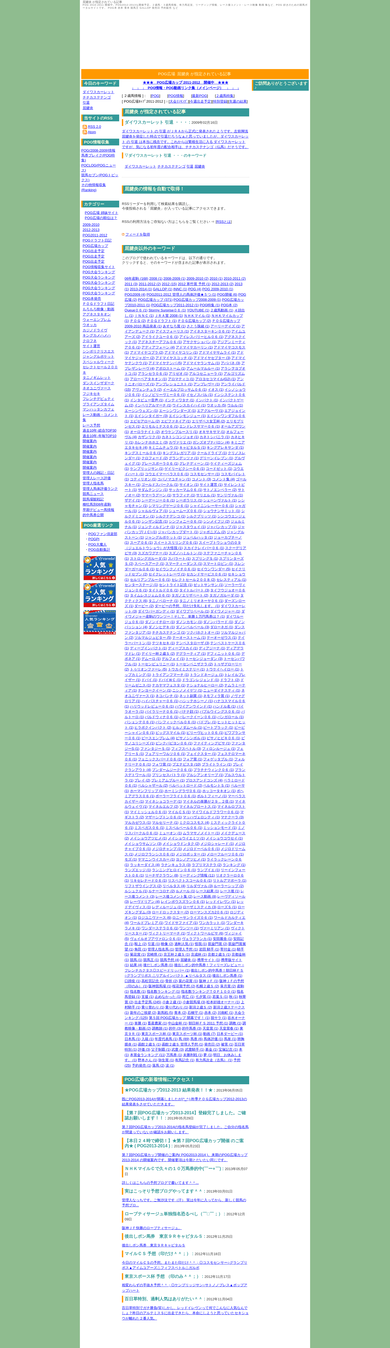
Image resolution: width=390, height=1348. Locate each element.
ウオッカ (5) (216, 405)
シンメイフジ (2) (216, 521)
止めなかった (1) (168, 997)
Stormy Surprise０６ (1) (167, 310)
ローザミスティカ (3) (199, 907)
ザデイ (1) (133, 500)
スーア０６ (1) (141, 542)
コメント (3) (201, 479)
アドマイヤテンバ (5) (165, 363)
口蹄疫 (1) (133, 981)
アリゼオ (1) (178, 374)
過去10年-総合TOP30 (99, 430)
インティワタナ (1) (179, 400)
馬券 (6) (196, 1039)
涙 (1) (169, 1065)
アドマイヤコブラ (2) (147, 352)
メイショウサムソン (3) (143, 844)
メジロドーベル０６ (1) (201, 849)
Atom (92, 132)
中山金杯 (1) (177, 1023)
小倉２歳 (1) (172, 1002)
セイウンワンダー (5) (213, 569)
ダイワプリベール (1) (192, 611)
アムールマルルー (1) (203, 368)
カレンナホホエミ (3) (151, 442)
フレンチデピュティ (98, 399)
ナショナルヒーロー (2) (204, 685)
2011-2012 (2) (150, 284)
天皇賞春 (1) (229, 1028)
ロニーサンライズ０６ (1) (192, 918)
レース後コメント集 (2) (174, 896)
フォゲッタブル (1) (218, 759)
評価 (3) (144, 1049)
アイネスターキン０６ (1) (210, 331)
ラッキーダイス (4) (145, 865)
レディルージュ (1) (167, 907)
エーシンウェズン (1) (141, 411)
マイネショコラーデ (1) (163, 801)
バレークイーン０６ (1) (197, 717)
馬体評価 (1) (213, 1039)
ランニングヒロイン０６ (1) (174, 870)
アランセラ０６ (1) (153, 374)
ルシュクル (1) (136, 891)
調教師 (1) (160, 1028)
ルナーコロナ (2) (161, 891)
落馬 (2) (158, 1065)
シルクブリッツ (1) (201, 516)
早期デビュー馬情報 (98, 510)
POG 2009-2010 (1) (217, 289)
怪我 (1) (201, 944)
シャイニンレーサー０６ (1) (212, 506)
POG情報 (175, 96)
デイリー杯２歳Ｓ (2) (158, 654)
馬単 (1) (230, 1039)
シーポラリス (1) (189, 500)
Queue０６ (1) (136, 310)
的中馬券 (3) (192, 1028)
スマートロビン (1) (218, 564)
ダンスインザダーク (98, 383)
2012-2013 (91, 230)
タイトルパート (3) (194, 590)
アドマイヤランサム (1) (201, 363)
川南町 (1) (225, 1013)
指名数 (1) (138, 991)
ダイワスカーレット (140, 166)
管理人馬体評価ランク (100, 489)
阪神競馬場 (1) (159, 986)
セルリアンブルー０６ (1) (150, 580)
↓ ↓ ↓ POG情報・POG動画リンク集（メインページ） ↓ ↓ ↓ (185, 88)
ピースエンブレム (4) (158, 738)
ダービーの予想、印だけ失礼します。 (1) (187, 606)
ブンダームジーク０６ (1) (172, 770)
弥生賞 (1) (166, 1060)
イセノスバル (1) (199, 395)
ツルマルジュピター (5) (152, 638)
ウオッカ (90, 325)
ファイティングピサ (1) (211, 743)
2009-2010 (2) (197, 278)
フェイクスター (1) (201, 754)
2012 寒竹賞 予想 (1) (194, 284)
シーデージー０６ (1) (158, 500)
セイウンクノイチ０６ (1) (175, 569)
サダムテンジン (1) (153, 490)
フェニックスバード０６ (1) (160, 759)
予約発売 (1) (141, 1065)
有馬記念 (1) (184, 1060)
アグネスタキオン (97, 314)
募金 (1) (211, 1049)
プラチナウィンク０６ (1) (213, 770)
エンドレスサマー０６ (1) (199, 426)
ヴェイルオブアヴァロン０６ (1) (155, 939)
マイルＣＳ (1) (179, 812)
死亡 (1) (188, 997)
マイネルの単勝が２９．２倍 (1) (208, 801)
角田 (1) (140, 949)
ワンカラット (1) (212, 923)
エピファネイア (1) (176, 421)
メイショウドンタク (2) (181, 844)
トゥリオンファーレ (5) (148, 669)
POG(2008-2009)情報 (98, 150)
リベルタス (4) (174, 886)
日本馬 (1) (133, 1039)
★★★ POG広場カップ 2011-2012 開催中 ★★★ (185, 82)
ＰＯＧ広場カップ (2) (194, 321)
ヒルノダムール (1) (187, 727)
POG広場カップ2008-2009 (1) (197, 300)
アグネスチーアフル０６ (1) (160, 342)
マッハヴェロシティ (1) (201, 817)
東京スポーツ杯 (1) (187, 1034)
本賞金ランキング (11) (147, 1055)
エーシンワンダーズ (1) (177, 411)
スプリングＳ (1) (205, 558)
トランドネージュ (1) (206, 675)
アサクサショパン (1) (199, 342)
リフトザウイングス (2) (143, 886)
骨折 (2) (171, 981)
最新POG (199, 96)
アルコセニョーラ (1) (206, 374)
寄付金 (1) (228, 949)
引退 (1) (154, 944)
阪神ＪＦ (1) (209, 981)
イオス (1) (216, 390)
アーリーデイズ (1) (225, 326)
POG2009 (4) (135, 294)
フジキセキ (91, 394)
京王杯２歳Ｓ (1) (177, 954)
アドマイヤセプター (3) (211, 358)
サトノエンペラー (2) (220, 490)
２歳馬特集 (224, 96)
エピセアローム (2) (145, 421)
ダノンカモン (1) (189, 622)
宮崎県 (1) (155, 954)
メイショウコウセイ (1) (224, 838)
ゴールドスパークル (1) (159, 485)
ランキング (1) (234, 865)
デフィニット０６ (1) (223, 654)
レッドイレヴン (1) (221, 902)
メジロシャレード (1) (217, 844)
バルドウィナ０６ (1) (161, 717)
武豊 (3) (177, 1049)
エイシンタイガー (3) (151, 416)
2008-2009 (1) (174, 278)
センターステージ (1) (141, 585)
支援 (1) (147, 997)
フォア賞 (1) (192, 759)
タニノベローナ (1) (163, 601)
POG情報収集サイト (99, 267)
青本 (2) (180, 1013)
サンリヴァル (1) (230, 495)
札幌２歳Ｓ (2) (207, 986)
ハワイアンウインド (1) (193, 706)
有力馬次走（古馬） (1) (214, 1060)
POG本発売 (92, 299)
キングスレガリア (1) (179, 453)
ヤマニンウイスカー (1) (156, 859)
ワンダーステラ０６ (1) (159, 928)
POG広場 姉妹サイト (101, 213)
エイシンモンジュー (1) (187, 416)
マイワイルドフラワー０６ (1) (215, 812)
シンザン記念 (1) (154, 521)
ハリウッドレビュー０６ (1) (152, 706)
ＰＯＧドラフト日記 (98, 304)
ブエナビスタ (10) (186, 764)
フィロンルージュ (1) (219, 749)
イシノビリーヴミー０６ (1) (163, 395)
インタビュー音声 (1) (147, 400)
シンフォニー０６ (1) (185, 521)
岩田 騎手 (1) (209, 949)
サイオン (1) (189, 485)
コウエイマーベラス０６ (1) (167, 474)
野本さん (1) (147, 1060)
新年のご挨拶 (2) (143, 1013)
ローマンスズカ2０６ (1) (209, 912)
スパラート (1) (179, 558)
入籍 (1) (147, 1039)
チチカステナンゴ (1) (169, 632)
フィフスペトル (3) (186, 749)
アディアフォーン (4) (158, 347)
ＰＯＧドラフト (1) (162, 321)
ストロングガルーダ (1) (148, 558)
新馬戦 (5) (165, 1013)
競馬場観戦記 (93, 499)
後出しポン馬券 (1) (227, 975)
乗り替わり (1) (152, 1007)
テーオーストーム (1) (189, 638)
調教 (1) (235, 1023)
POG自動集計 (99, 550)
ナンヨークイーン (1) (154, 690)
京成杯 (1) (199, 954)
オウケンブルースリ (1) (179, 432)
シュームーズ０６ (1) (185, 511)
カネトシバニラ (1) (215, 437)
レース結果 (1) (207, 891)
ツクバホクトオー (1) (203, 632)
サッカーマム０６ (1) (185, 490)
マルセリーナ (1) (165, 822)
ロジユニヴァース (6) (154, 918)
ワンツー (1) (189, 928)
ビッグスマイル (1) (170, 733)
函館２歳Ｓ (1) (149, 1044)
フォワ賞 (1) (161, 764)
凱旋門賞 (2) (217, 944)
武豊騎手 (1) (194, 1049)
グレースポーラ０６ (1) (159, 463)
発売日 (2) (212, 1044)
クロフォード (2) (154, 458)
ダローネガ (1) (221, 627)
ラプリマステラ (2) (207, 865)
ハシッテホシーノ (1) (196, 701)
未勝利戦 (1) (193, 1055)
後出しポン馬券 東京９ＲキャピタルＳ (153, 1245)
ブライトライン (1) (217, 764)
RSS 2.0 (94, 127)
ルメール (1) (185, 891)
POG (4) (194, 289)
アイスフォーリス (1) (172, 331)
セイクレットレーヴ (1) (167, 574)
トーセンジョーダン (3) (204, 659)
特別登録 (220, 101)
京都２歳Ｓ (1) (219, 954)
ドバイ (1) (149, 680)
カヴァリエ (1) (180, 442)
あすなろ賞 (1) (174, 326)
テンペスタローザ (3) (192, 643)
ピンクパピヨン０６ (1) (174, 743)
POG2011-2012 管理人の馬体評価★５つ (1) (181, 294)
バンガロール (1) (230, 717)
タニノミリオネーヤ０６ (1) (201, 601)
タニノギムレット (97, 378)
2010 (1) (216, 278)
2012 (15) (169, 284)
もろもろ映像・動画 (98, 309)
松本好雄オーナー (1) (223, 1002)
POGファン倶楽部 (102, 534)
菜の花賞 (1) (188, 981)
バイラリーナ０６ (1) (161, 711)
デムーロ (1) (151, 659)
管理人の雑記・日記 (98, 473)
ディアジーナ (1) (212, 648)
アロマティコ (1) (181, 379)
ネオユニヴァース (97, 388)
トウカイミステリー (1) (186, 669)
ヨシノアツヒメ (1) (191, 859)
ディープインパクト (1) (148, 648)
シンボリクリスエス (98, 351)
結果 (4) (136, 965)
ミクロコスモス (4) (194, 822)
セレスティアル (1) (231, 580)
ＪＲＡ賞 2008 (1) (169, 316)
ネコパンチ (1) (166, 696)
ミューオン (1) (170, 833)
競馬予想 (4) (170, 960)
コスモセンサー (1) (205, 474)
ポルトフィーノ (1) (212, 796)
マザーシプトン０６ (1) (163, 817)
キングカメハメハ (97, 335)
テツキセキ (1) (163, 643)
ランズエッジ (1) (138, 870)
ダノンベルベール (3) (192, 627)
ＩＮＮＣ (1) (144, 316)
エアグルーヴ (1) (210, 411)
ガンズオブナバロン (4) (211, 442)
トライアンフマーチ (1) (170, 675)
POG (155, 96)
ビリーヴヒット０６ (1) (204, 733)
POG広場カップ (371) (155, 300)
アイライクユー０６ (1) (159, 337)
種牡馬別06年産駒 (97, 504)
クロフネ (90, 341)
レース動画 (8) (204, 896)
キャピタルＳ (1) (192, 447)
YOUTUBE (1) (198, 310)
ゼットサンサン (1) (208, 585)
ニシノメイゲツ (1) (187, 690)
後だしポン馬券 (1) (158, 965)
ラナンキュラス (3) (176, 865)
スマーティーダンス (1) (183, 564)
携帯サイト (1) (208, 960)
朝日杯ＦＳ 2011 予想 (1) (208, 1023)
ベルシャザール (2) (153, 785)
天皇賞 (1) (211, 1028)
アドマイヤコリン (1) (181, 352)
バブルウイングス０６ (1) (220, 711)
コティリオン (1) (143, 479)
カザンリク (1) (149, 437)
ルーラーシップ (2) (229, 886)
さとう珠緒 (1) (198, 326)
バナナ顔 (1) (189, 711)
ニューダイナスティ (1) (221, 690)
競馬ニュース (93, 494)
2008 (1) (155, 278)
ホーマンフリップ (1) (147, 791)
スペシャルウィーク (98, 362)
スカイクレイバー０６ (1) (204, 548)
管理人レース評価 (97, 478)
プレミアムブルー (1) (168, 780)
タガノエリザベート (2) (190, 595)
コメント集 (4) (223, 479)
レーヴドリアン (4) (145, 902)
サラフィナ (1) (183, 495)
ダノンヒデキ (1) (161, 627)
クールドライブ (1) (212, 453)
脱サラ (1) (219, 1018)
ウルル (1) (235, 405)
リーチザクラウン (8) (161, 875)
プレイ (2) (142, 780)
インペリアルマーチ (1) (152, 405)
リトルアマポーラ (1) (229, 880)
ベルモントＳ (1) (216, 785)
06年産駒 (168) (136, 278)
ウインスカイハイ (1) (189, 405)
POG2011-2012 (95, 235)
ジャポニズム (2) (212, 532)
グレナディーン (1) (194, 463)
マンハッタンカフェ (98, 409)
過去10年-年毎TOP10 (99, 436)
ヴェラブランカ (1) (197, 939)
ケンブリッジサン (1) (147, 469)
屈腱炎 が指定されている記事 (204, 73)
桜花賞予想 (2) (183, 986)
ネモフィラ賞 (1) (216, 696)
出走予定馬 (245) (147, 1002)
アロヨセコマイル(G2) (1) (215, 379)
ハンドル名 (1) (224, 706)
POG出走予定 (94, 251)
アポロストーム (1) (170, 368)
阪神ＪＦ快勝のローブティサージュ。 (152, 1228)
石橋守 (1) (195, 1013)
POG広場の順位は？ (101, 218)
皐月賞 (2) (228, 986)
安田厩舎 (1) (222, 939)
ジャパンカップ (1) (222, 527)
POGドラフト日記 (97, 240)
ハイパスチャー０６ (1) (159, 701)
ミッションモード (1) (220, 828)
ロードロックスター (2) (170, 912)
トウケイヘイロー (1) (222, 669)
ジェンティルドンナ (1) (156, 527)
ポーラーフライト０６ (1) (175, 796)
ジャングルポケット (98, 356)
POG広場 (166, 73)
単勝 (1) (140, 1023)
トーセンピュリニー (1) (156, 664)
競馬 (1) (136, 960)
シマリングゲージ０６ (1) (168, 506)
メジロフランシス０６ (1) (154, 854)
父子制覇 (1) (161, 1049)
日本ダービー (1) (230, 1034)
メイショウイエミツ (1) (186, 838)
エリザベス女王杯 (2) (208, 421)
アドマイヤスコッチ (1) (174, 358)
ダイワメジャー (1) (225, 611)
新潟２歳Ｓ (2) (200, 1007)
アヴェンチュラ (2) (147, 390)
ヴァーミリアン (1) (215, 928)
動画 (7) (209, 1034)
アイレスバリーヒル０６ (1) (201, 337)
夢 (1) (207, 1055)
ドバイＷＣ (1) (169, 680)
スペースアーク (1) (149, 564)
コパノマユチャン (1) (174, 479)
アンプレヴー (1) (206, 384)
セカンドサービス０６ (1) (206, 574)
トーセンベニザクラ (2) (194, 664)
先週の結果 (238, 101)
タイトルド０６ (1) (163, 590)
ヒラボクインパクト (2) (152, 727)
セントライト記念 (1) (176, 585)
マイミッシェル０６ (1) (148, 812)
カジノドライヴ (95, 330)
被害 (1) (227, 1044)
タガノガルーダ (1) (224, 595)
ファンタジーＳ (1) (155, 749)
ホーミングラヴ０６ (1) (183, 791)
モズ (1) (131, 859)
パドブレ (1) (206, 722)
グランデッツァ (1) (184, 458)
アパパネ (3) (230, 363)
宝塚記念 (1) (228, 1049)
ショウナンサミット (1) (221, 511)
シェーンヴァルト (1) (220, 500)
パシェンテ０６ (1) (140, 722)
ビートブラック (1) (218, 727)
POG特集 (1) (210, 305)
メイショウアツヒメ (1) (148, 838)
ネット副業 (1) (190, 696)
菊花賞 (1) (138, 954)
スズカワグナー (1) (153, 553)
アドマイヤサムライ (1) (217, 352)
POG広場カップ (95, 246)
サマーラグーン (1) (156, 495)
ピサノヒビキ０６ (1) (223, 738)
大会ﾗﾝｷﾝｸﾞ (179, 101)
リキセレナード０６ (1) (148, 880)
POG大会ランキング (99, 272)
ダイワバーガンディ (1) (156, 611)
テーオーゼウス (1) (222, 638)
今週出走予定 (200, 101)
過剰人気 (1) (184, 944)
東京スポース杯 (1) (156, 1034)
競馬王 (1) (151, 960)
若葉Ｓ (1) (220, 997)
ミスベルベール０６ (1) (183, 828)
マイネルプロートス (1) (197, 807)
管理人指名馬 (93, 483)
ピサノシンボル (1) (191, 738)
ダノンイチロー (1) (160, 622)
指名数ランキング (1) (163, 991)
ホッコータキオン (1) (219, 791)
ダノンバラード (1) (218, 622)
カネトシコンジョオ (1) (180, 437)
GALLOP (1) (162, 289)
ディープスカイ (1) (183, 648)
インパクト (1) (206, 400)
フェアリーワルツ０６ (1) (165, 754)
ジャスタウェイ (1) (191, 527)
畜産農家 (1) (157, 1023)
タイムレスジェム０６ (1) (150, 595)
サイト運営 (91, 346)
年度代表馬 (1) (166, 1039)
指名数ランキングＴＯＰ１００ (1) (208, 991)
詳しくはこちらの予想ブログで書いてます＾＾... (160, 1183)
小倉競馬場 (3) (194, 1002)
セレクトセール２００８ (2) (193, 580)
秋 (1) (233, 997)
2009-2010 (91, 225)
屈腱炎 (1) (188, 960)
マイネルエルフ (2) (163, 807)
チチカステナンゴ (171, 166)
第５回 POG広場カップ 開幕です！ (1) (179, 1018)
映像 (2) (167, 944)
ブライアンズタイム (98, 404)
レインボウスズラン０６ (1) (183, 902)
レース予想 (91, 425)
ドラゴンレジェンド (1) (200, 680)
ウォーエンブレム (97, 320)
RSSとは (224, 222)
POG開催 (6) (227, 294)
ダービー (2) (144, 606)
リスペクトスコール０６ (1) (190, 880)
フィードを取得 (137, 234)
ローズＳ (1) (227, 907)
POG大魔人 (97, 544)
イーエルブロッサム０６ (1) (185, 390)
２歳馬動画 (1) (221, 310)
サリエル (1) (206, 495)
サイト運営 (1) (211, 485)
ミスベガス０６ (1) (149, 828)
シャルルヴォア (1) (153, 511)
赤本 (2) (210, 1013)
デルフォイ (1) (173, 659)
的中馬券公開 (93, 515)
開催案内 (90, 441)
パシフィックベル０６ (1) (175, 722)
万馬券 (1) (174, 1055)
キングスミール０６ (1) (143, 453)
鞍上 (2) (140, 944)
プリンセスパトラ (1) (169, 775)
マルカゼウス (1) (138, 822)
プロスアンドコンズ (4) (204, 780)
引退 (189, 166)
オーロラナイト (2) (145, 432)
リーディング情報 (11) (197, 875)
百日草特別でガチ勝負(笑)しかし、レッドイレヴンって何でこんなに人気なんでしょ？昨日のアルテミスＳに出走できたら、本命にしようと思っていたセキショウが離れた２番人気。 (185, 1313)
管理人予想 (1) (186, 949)
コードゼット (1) (219, 469)
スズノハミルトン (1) (185, 553)
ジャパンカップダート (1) (178, 532)
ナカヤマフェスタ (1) (169, 685)
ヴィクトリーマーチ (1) (167, 933)
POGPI (93, 539)
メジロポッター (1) (191, 854)
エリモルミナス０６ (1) (159, 426)
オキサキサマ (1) (212, 432)
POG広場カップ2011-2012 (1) (175, 305)
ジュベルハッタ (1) (198, 537)
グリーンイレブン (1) (216, 458)
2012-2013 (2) (223, 284)
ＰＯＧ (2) (138, 321)
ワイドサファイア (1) (181, 923)
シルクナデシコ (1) (170, 516)
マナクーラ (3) (232, 817)
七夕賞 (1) (204, 997)
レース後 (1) (230, 891)
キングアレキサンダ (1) (225, 447)
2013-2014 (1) (141, 289)
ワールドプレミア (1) (147, 923)
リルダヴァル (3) (199, 886)
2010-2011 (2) (235, 278)
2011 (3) (131, 284)
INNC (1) (180, 289)
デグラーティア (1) (191, 654)
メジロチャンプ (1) (167, 849)
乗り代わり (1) (176, 1007)
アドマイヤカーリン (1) (194, 347)
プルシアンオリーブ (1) (204, 775)
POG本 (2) (229, 305)
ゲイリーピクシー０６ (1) (184, 469)
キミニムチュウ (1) (163, 447)
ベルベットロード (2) (185, 785)
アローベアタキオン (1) (148, 379)
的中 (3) (175, 1028)
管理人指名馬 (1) (161, 949)
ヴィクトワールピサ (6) (204, 933)
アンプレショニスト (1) (174, 384)
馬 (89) (183, 1039)
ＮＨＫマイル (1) (197, 316)
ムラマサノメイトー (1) (201, 833)
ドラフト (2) (230, 680)
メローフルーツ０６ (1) (225, 854)
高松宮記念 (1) (152, 981)
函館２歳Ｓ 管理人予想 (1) (182, 1044)
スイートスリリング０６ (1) (176, 542)
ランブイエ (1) (208, 870)
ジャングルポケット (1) (163, 537)
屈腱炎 (199, 166)
